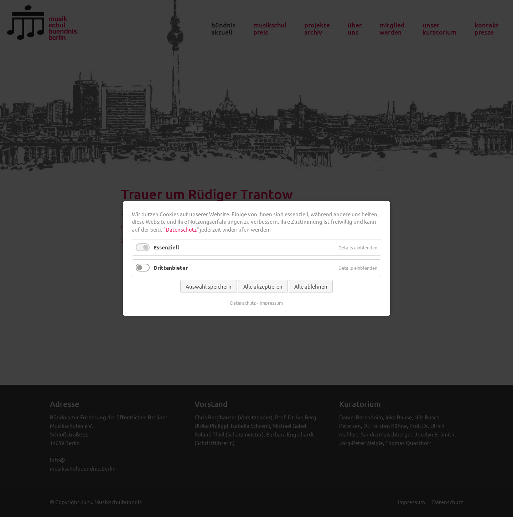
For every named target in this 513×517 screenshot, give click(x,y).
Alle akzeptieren (263, 286)
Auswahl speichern (209, 286)
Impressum (271, 303)
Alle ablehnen (310, 286)
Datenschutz (181, 229)
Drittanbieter (171, 267)
